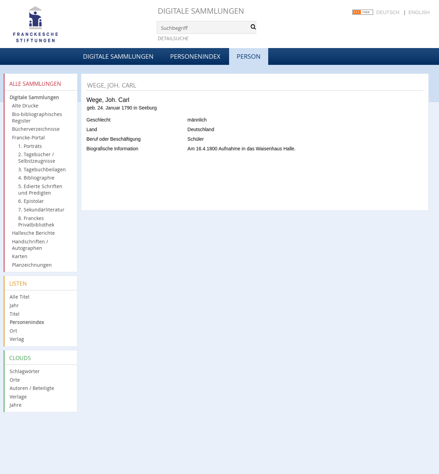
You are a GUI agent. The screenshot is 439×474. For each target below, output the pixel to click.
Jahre (16, 405)
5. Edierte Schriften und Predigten (40, 189)
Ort (13, 330)
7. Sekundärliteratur (41, 209)
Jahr (14, 305)
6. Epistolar (31, 201)
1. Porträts (30, 146)
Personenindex (195, 56)
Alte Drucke (25, 105)
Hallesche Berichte (33, 233)
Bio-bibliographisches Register (37, 117)
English (418, 12)
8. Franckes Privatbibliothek (36, 221)
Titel (15, 314)
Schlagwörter (25, 371)
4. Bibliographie (36, 177)
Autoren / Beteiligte (32, 388)
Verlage (18, 396)
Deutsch (388, 12)
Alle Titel (19, 296)
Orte (15, 380)
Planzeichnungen (32, 265)
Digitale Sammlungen (201, 11)
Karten (19, 256)
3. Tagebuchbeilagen (42, 169)
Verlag (17, 339)
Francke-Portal (28, 137)
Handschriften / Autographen (30, 244)
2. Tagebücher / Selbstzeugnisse (36, 157)
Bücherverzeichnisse (36, 129)
